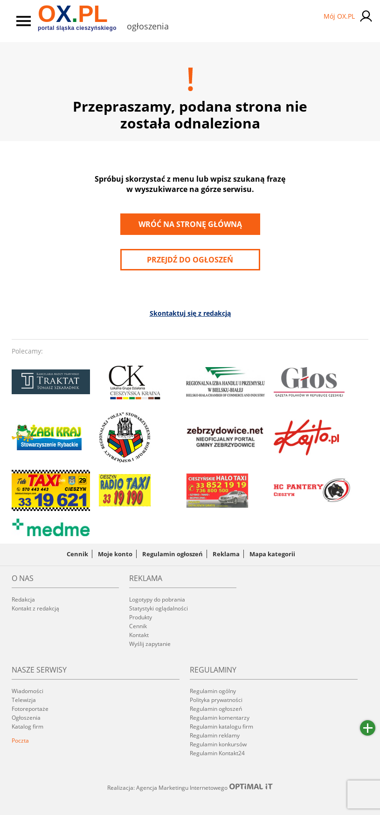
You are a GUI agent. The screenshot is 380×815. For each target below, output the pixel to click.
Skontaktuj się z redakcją (190, 313)
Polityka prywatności (216, 700)
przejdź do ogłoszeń (190, 260)
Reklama (226, 554)
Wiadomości (27, 691)
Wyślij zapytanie (150, 644)
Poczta (20, 740)
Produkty (140, 617)
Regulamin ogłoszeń (172, 554)
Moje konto (115, 554)
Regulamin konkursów (218, 744)
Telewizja (24, 700)
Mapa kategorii (272, 554)
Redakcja (23, 599)
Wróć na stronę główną (190, 224)
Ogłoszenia (26, 718)
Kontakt (139, 635)
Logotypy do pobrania (157, 599)
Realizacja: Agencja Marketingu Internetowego (190, 787)
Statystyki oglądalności (158, 608)
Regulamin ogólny (213, 691)
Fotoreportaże (30, 709)
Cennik (77, 554)
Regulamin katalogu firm (221, 726)
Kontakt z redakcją (35, 608)
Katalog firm (27, 726)
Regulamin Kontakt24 (217, 753)
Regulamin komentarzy (219, 718)
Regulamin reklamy (215, 735)
